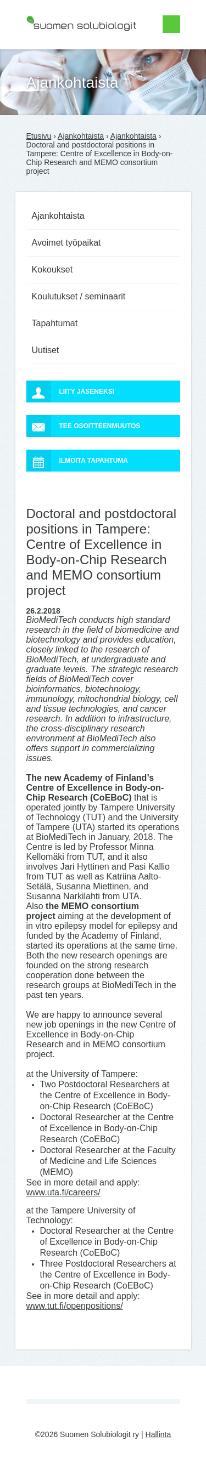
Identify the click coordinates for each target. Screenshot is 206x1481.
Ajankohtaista (81, 136)
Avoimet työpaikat (66, 242)
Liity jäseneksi (70, 391)
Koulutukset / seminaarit (79, 296)
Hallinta (158, 1434)
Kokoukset (52, 269)
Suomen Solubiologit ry (65, 52)
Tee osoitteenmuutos (83, 426)
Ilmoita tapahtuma (77, 461)
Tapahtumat (55, 323)
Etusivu (39, 136)
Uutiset (45, 350)
